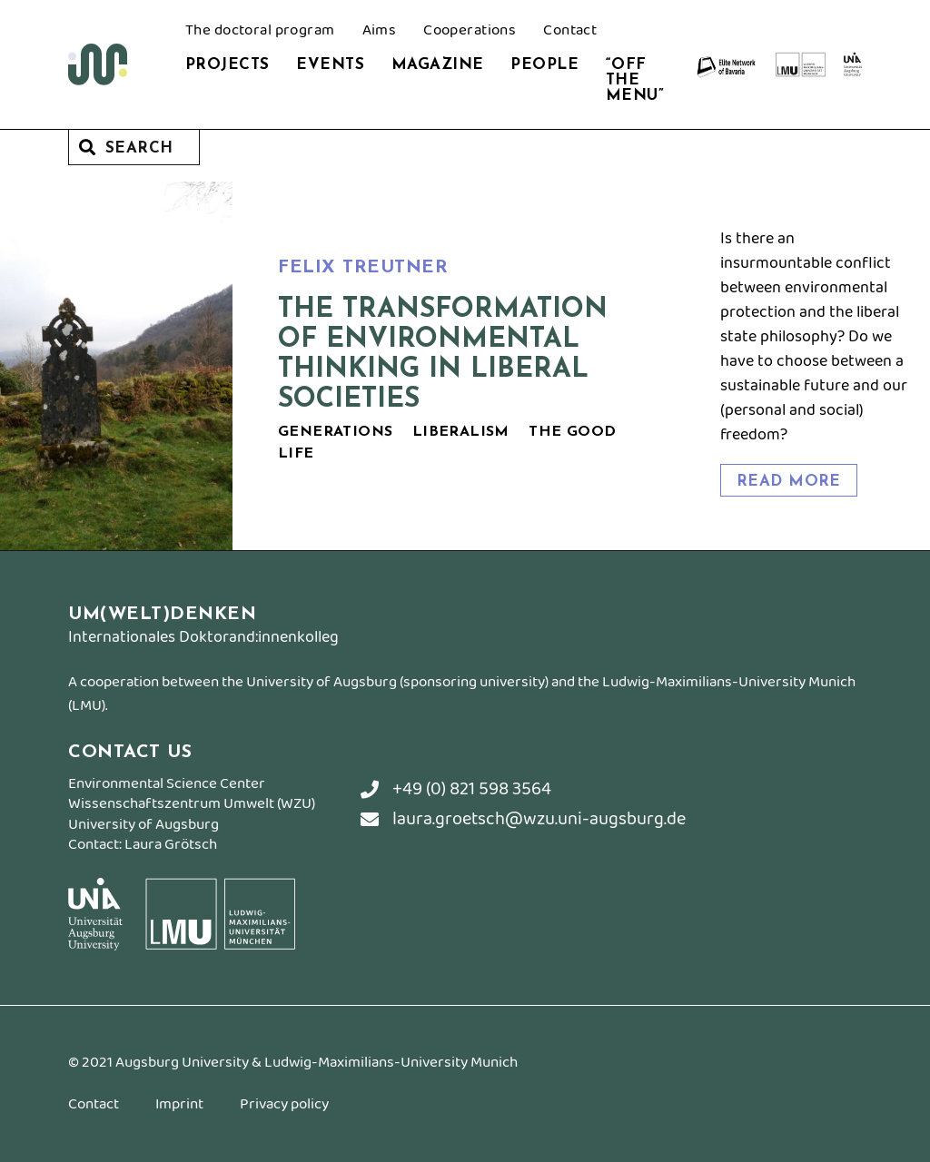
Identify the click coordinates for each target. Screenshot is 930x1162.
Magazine (437, 65)
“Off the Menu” (635, 80)
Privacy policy (284, 1107)
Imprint (179, 1107)
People (544, 65)
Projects (227, 65)
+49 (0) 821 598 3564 (456, 789)
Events (330, 65)
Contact (570, 32)
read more (789, 481)
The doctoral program (260, 32)
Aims (379, 32)
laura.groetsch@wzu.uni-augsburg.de (523, 819)
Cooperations (469, 32)
